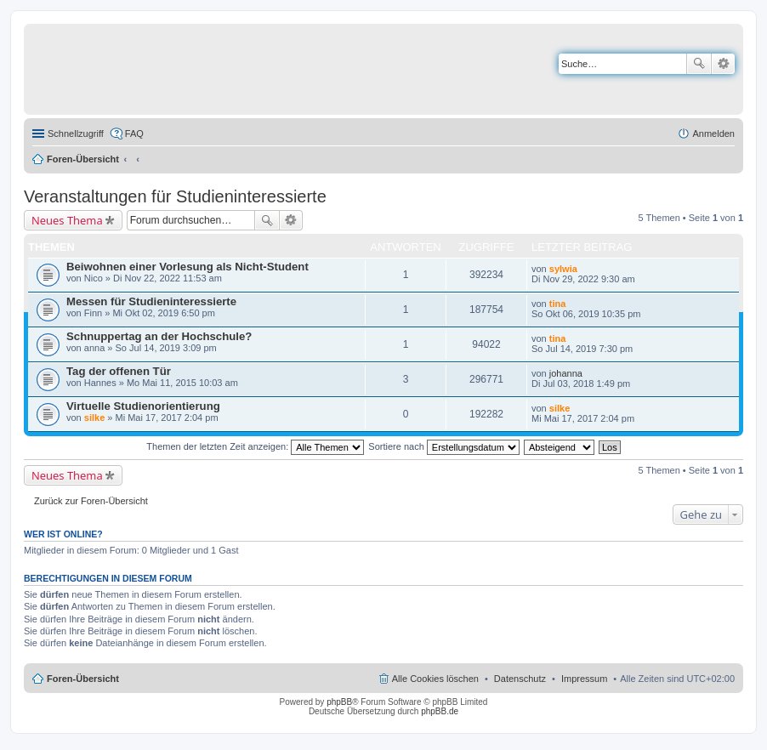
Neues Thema (67, 220)
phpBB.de (439, 711)
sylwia (563, 269)
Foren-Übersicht (83, 159)
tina (557, 303)
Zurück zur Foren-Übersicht (91, 501)
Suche (699, 64)
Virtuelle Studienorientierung (143, 406)
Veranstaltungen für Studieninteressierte (175, 196)
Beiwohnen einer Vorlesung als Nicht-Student (187, 266)
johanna (565, 373)
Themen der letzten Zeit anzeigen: (255, 446)
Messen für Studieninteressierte (151, 301)
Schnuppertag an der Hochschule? (159, 336)
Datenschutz (520, 678)
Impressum (584, 678)
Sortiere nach (443, 446)
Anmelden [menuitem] (713, 133)
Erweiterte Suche (723, 64)
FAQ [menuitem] (134, 133)
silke (94, 417)
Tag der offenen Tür (118, 371)
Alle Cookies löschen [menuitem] (435, 678)
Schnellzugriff (76, 133)
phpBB (339, 702)
